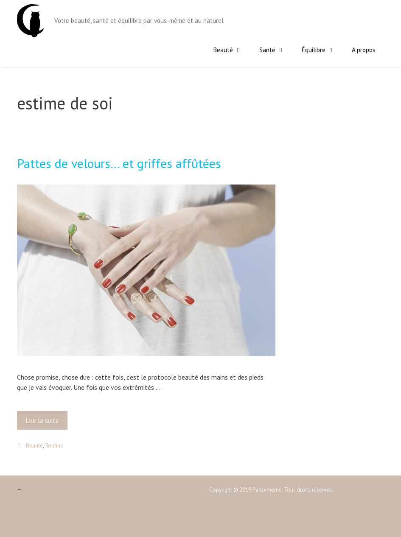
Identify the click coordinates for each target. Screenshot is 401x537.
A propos (364, 50)
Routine (54, 445)
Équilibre (322, 50)
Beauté (232, 50)
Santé (276, 50)
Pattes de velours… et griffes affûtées (119, 163)
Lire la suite (44, 422)
